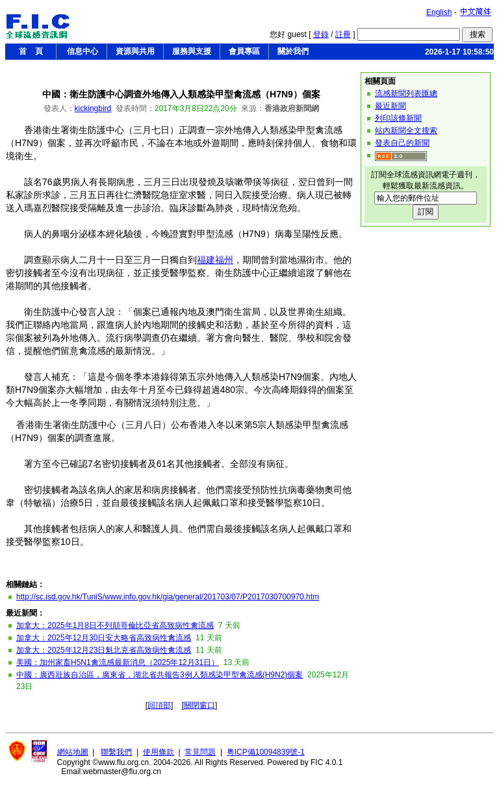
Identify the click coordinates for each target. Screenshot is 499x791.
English (439, 12)
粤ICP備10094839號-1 (266, 752)
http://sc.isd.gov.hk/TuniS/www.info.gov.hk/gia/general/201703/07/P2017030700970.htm (167, 596)
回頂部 (159, 705)
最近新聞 (390, 105)
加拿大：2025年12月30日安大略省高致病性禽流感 (103, 637)
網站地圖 (72, 752)
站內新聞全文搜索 (406, 130)
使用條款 (158, 752)
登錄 (321, 34)
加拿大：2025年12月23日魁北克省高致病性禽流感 (103, 650)
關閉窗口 (199, 705)
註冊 (343, 34)
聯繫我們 (116, 752)
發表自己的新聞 (402, 142)
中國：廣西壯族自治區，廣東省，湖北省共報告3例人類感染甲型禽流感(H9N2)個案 (159, 674)
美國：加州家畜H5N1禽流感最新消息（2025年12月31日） (117, 662)
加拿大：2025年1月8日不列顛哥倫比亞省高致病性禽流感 (115, 625)
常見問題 (200, 752)
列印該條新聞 (398, 118)
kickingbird (93, 108)
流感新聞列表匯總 (406, 93)
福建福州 (215, 260)
